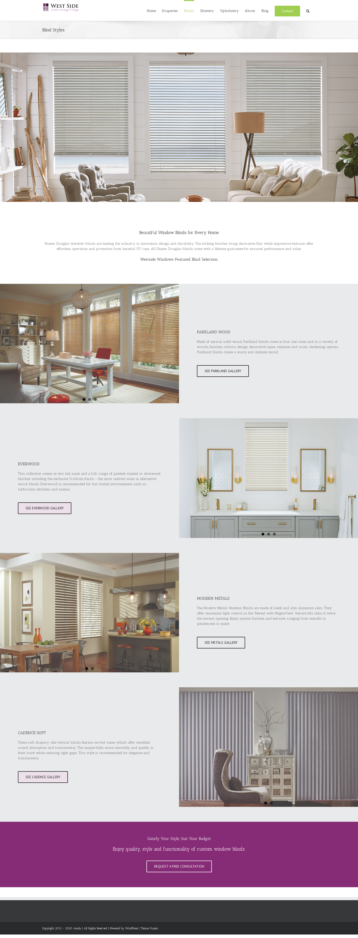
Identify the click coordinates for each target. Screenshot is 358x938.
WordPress (131, 928)
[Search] (308, 10)
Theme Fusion (149, 928)
